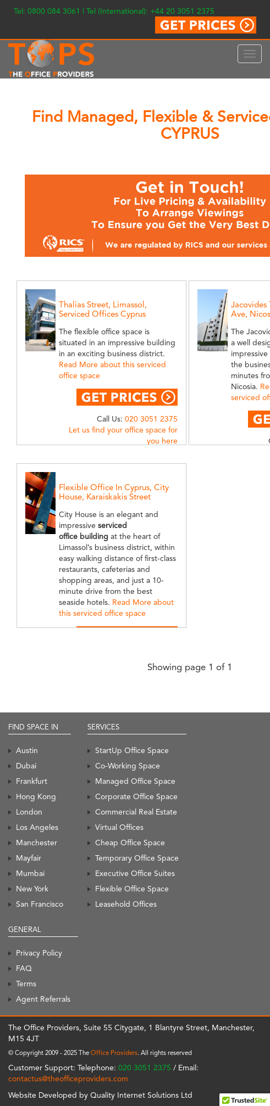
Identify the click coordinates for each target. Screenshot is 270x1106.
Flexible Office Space (132, 888)
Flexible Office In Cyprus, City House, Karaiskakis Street (114, 492)
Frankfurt (31, 781)
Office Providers (114, 1053)
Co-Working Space (127, 765)
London (29, 811)
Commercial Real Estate (136, 811)
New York (32, 888)
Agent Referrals (43, 999)
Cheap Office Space (130, 842)
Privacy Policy (39, 952)
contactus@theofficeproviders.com (68, 1078)
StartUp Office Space (132, 750)
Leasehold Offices (126, 904)
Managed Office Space (135, 781)
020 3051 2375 (151, 418)
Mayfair (28, 858)
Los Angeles (37, 827)
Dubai (26, 765)
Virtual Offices (119, 827)
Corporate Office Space (136, 796)
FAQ (24, 968)
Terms (26, 983)
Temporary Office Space (137, 858)
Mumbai (30, 873)
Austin (27, 750)
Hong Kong (36, 796)
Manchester (36, 842)
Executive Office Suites (135, 873)
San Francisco (39, 904)
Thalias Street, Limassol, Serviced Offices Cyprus (103, 309)
